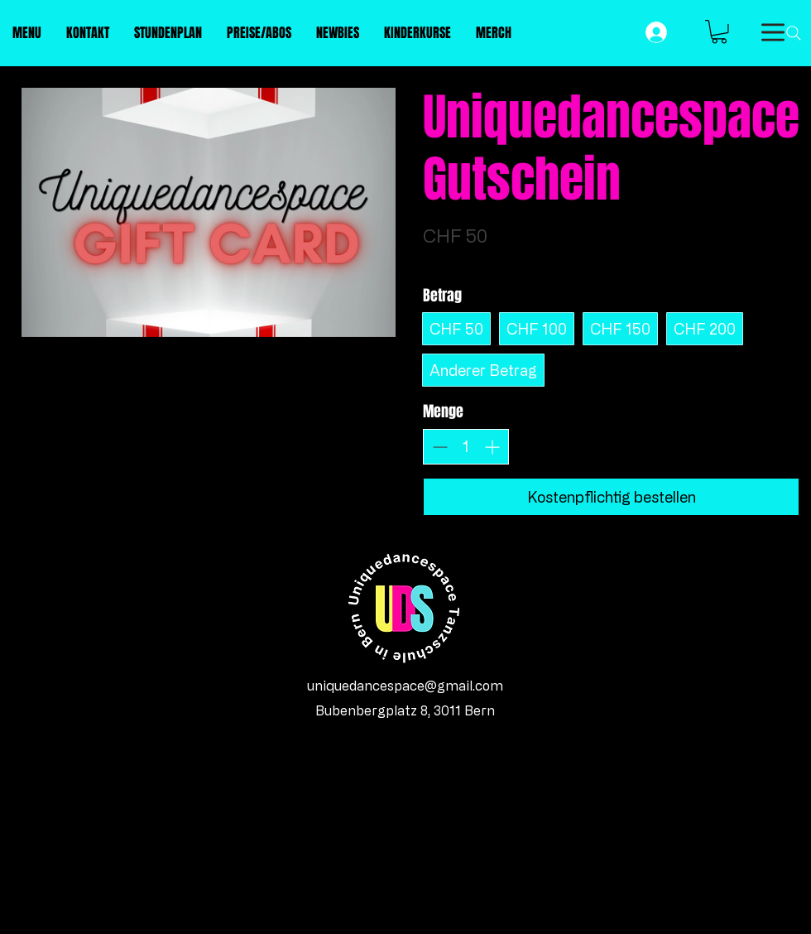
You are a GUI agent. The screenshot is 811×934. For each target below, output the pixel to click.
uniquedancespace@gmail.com (405, 685)
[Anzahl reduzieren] (440, 447)
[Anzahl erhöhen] (492, 447)
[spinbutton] (466, 446)
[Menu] (772, 32)
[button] (719, 32)
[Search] (793, 33)
